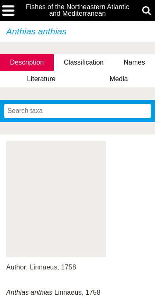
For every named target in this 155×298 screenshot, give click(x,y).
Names (134, 62)
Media (119, 78)
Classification (84, 62)
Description (27, 62)
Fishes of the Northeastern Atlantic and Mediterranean (77, 10)
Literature (41, 78)
